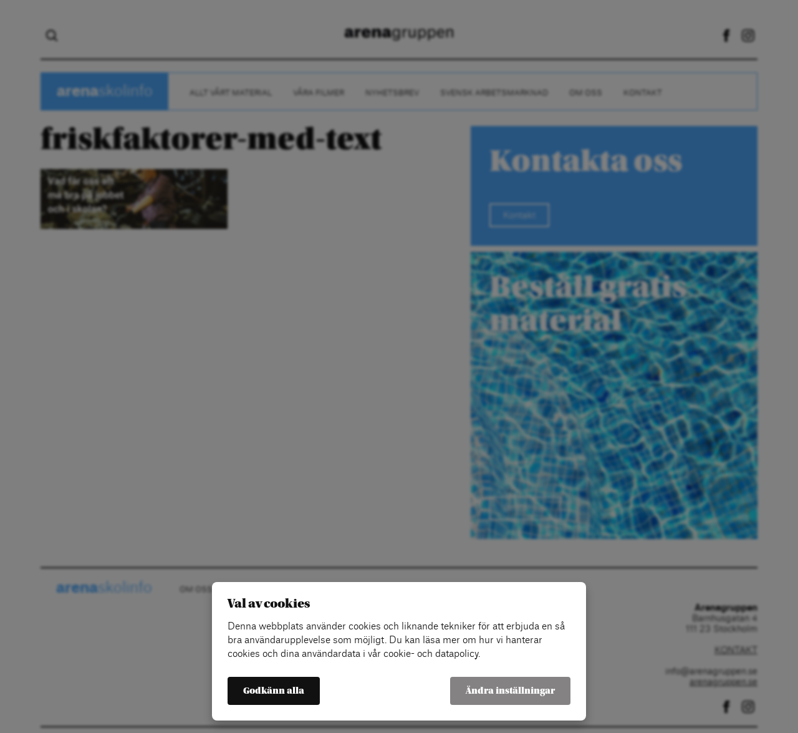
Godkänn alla (273, 691)
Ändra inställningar (510, 691)
